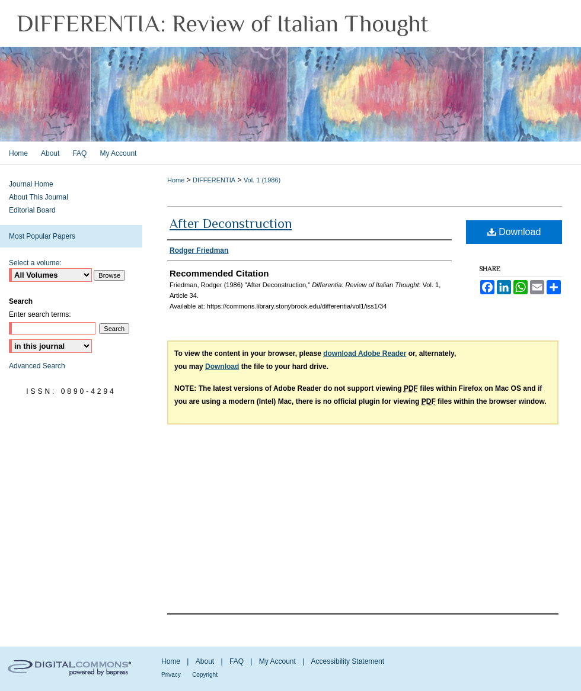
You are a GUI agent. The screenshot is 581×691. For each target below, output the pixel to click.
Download (514, 232)
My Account (277, 661)
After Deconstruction (231, 223)
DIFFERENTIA (214, 180)
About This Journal (38, 197)
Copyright (205, 674)
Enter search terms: (40, 314)
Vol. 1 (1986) (262, 180)
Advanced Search (37, 366)
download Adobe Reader (364, 353)
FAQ (236, 661)
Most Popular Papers (42, 236)
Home (175, 180)
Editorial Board (32, 210)
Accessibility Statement (347, 661)
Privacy (171, 674)
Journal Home (31, 184)
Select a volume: (35, 263)
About (205, 661)
